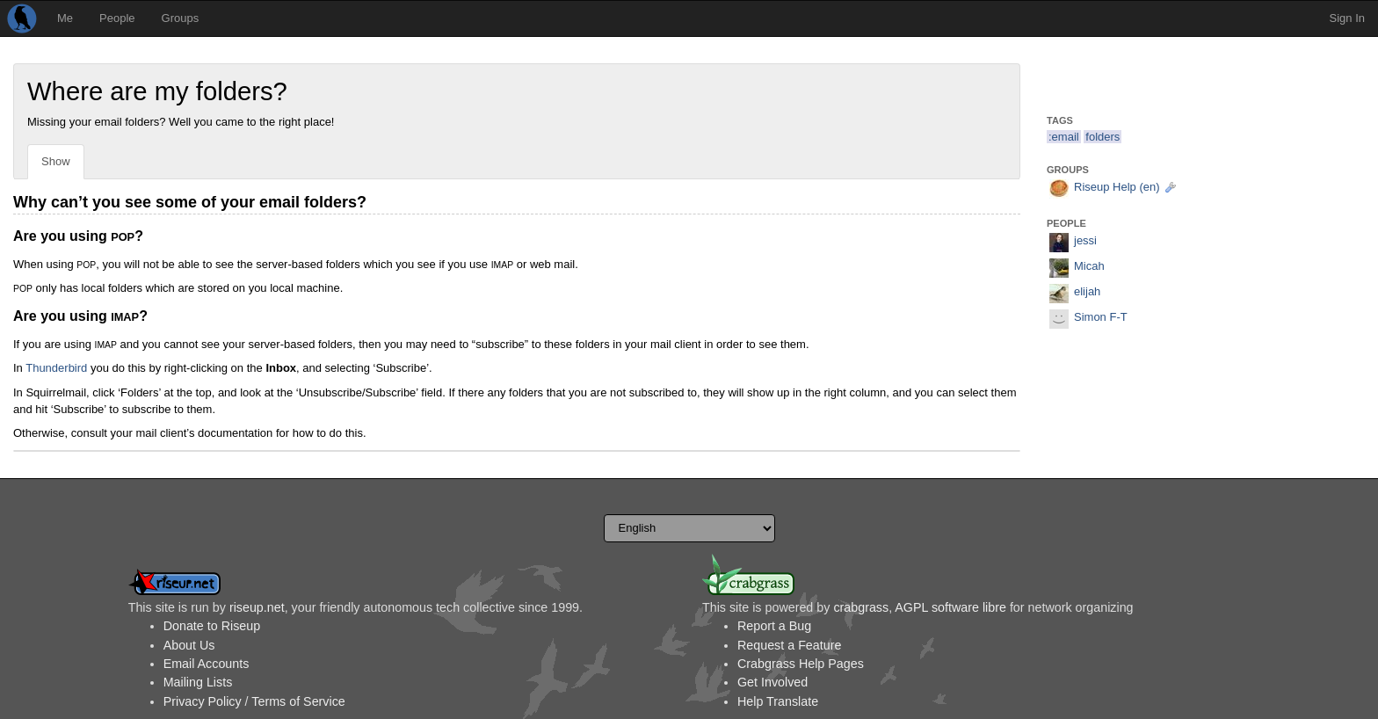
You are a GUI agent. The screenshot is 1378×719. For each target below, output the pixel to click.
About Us (189, 645)
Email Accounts (206, 664)
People (116, 18)
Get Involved (772, 682)
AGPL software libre (950, 607)
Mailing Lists (198, 682)
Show (55, 161)
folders (1102, 136)
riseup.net (257, 607)
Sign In (1347, 18)
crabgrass (860, 607)
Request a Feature (789, 645)
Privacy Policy (202, 701)
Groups (180, 18)
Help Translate (777, 701)
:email (1063, 136)
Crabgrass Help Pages (800, 664)
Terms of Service (297, 701)
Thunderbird (56, 367)
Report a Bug (774, 626)
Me (65, 18)
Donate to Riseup (211, 626)
